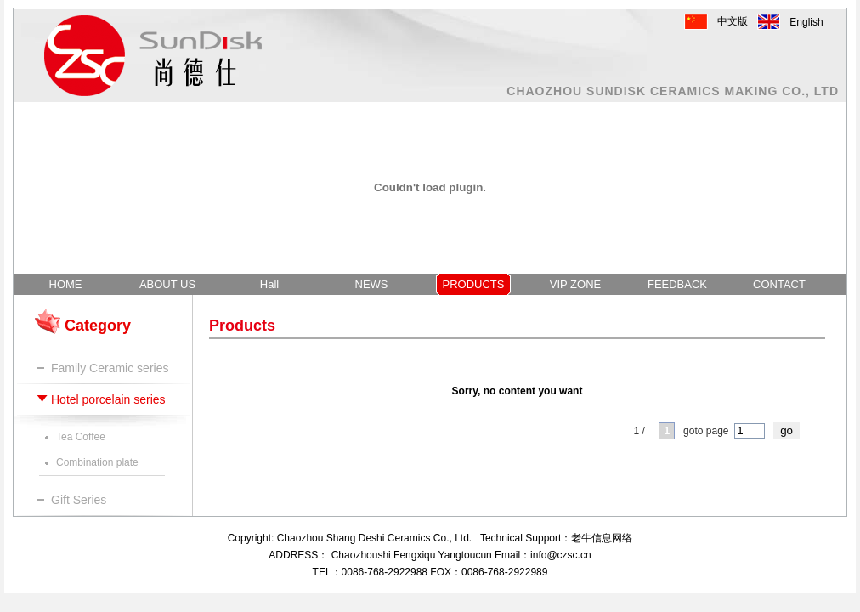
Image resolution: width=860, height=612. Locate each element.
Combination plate (97, 462)
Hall (269, 284)
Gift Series (78, 500)
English (806, 22)
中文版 (732, 21)
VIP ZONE (575, 284)
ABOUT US (167, 284)
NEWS (371, 284)
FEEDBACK (677, 284)
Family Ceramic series (109, 368)
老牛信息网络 (601, 538)
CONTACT (779, 284)
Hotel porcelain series (108, 399)
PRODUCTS (474, 284)
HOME (65, 284)
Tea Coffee (80, 437)
